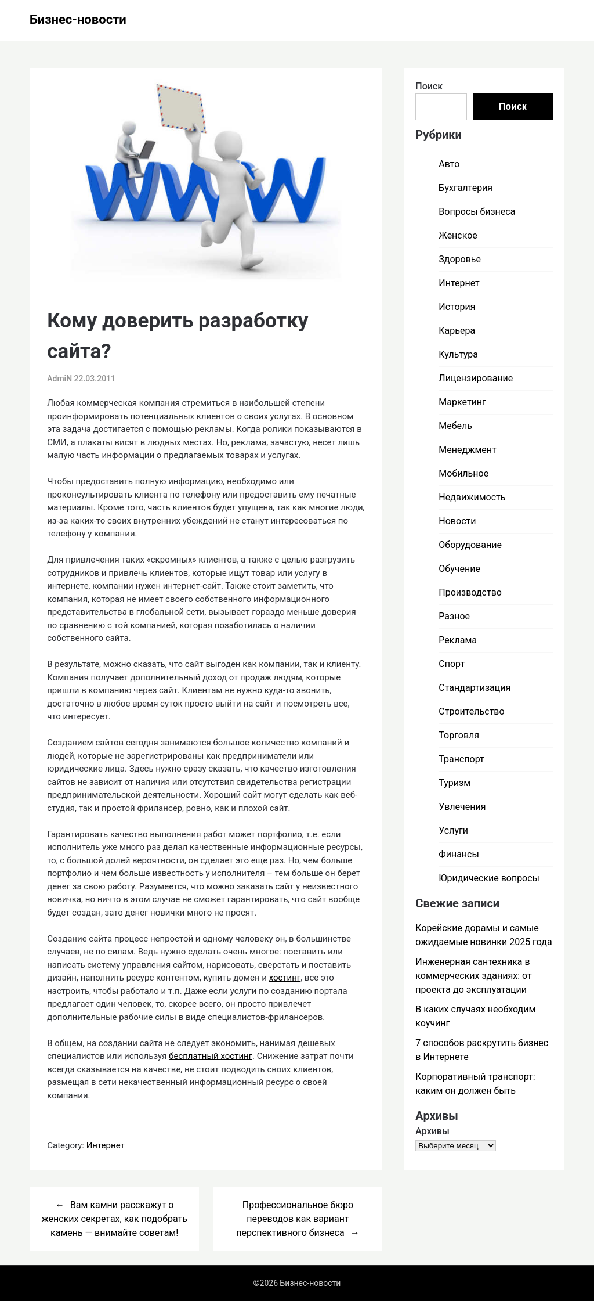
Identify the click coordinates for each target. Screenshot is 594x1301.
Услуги (453, 830)
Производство (470, 592)
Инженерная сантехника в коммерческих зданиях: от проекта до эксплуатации (473, 975)
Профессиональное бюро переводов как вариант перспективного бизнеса (294, 1218)
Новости (457, 521)
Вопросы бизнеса (477, 211)
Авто (449, 164)
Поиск (429, 86)
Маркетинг (462, 402)
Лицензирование (476, 378)
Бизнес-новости (78, 19)
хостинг (285, 977)
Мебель (455, 425)
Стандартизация (474, 687)
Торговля (459, 735)
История (457, 306)
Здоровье (460, 259)
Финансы (459, 854)
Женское (458, 235)
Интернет (105, 1145)
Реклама (458, 640)
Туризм (454, 782)
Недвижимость (472, 497)
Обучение (459, 568)
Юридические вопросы (489, 878)
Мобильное (463, 473)
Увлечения (462, 806)
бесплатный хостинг (210, 1056)
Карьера (457, 330)
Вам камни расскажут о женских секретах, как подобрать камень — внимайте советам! (114, 1218)
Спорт (452, 663)
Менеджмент (467, 449)
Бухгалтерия (465, 187)
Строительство (471, 711)
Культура (458, 354)
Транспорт (461, 759)
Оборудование (470, 544)
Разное (454, 616)
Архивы (432, 1131)
